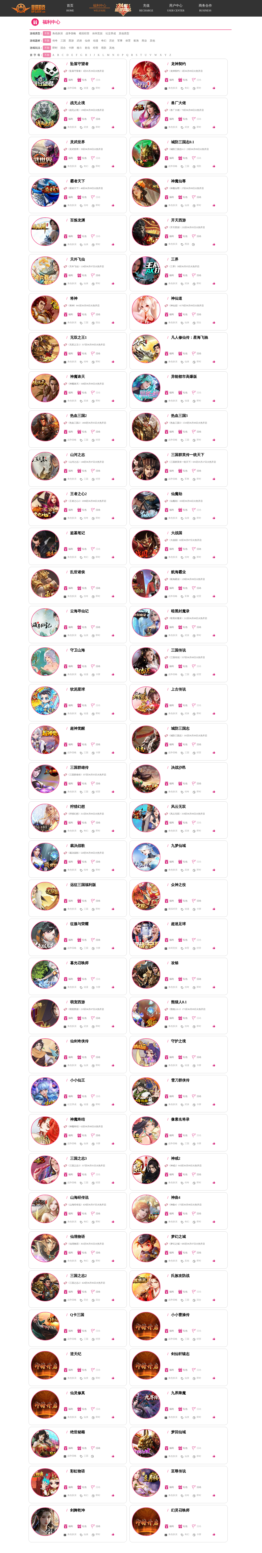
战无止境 (75, 103)
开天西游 (176, 220)
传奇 (55, 40)
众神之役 (176, 885)
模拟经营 (84, 33)
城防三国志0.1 (180, 142)
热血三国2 (76, 415)
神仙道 (174, 298)
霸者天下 (75, 181)
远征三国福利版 (81, 885)
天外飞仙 (75, 259)
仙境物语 (75, 1236)
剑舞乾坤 (75, 1510)
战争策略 (71, 33)
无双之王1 (76, 337)
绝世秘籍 (75, 1432)
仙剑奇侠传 (77, 1041)
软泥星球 (75, 689)
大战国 (174, 533)
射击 (87, 47)
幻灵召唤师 (178, 1510)
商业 (144, 40)
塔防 (103, 47)
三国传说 (176, 650)
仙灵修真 (75, 1393)
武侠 (79, 40)
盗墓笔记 (75, 533)
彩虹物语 (75, 1471)
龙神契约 (176, 64)
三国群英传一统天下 (185, 455)
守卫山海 (75, 650)
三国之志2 (76, 1275)
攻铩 (172, 963)
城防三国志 (178, 728)
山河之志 (75, 455)
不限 (46, 33)
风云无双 (176, 806)
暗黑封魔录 (178, 611)
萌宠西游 (75, 1002)
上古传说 (176, 689)
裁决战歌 (75, 845)
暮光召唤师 (77, 963)
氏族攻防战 (178, 1275)
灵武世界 (75, 142)
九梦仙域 (176, 845)
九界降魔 (176, 1393)
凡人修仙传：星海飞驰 (187, 337)
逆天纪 (73, 1354)
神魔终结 (75, 1119)
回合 (63, 47)
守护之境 (176, 1041)
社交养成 (111, 33)
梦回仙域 (176, 1432)
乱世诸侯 (75, 572)
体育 (128, 40)
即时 (55, 47)
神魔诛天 (75, 376)
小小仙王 (75, 1080)
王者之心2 (76, 494)
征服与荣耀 (77, 924)
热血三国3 (177, 415)
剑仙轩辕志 (178, 1354)
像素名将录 (178, 1119)
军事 (120, 40)
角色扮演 (57, 33)
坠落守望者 (77, 64)
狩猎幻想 (75, 806)
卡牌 (71, 47)
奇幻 (103, 40)
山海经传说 (77, 1197)
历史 (111, 40)
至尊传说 (176, 1471)
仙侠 (87, 40)
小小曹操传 (178, 1315)
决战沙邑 (176, 767)
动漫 (95, 40)
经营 (95, 47)
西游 (71, 40)
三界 (172, 259)
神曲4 (173, 1197)
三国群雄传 (77, 767)
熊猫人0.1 (177, 1002)
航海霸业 (176, 572)
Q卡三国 (75, 1315)
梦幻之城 (176, 1236)
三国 (63, 40)
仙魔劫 (174, 494)
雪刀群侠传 (178, 1080)
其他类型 (124, 33)
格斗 (79, 47)
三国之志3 (76, 1158)
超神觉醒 (75, 728)
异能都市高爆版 (182, 376)
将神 (71, 298)
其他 (152, 40)
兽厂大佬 (176, 103)
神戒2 (173, 1158)
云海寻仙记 (77, 611)
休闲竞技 (97, 33)
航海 (136, 40)
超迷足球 (176, 924)
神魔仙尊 (176, 181)
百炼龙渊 (75, 220)
